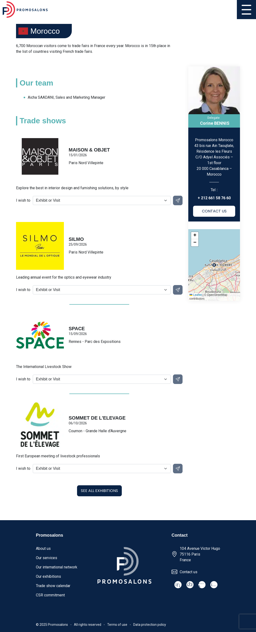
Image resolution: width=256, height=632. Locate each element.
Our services (46, 558)
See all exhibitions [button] (99, 490)
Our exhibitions (48, 576)
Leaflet (195, 295)
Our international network (56, 567)
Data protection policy (149, 625)
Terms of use (117, 625)
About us (43, 548)
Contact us (188, 572)
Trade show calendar (53, 585)
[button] (194, 235)
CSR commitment (50, 595)
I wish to (23, 200)
